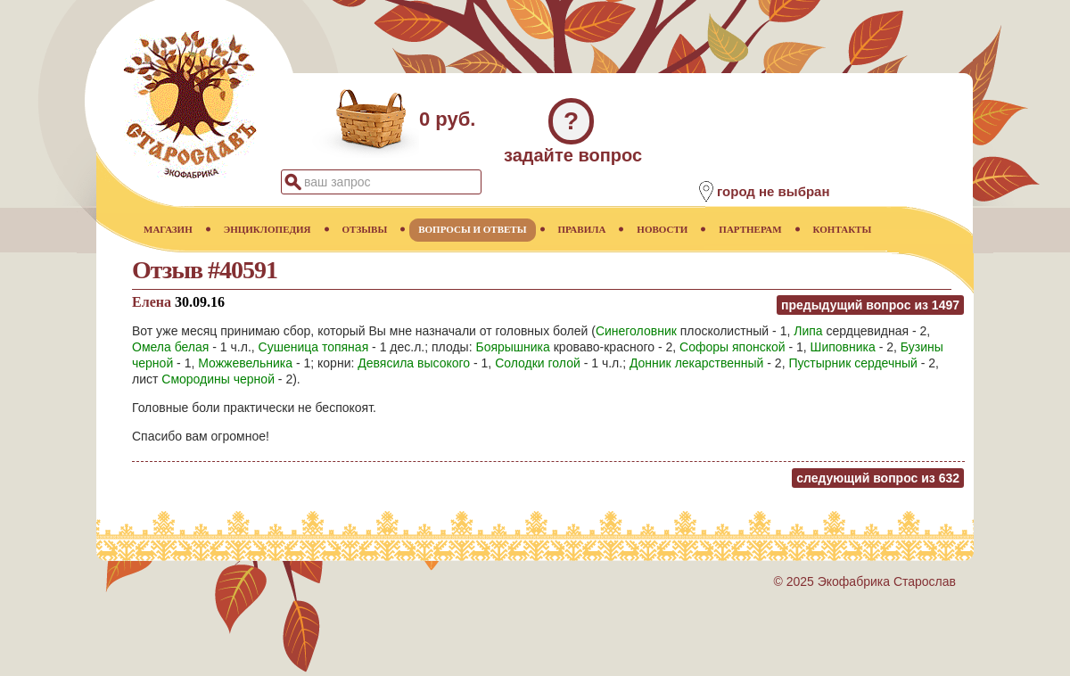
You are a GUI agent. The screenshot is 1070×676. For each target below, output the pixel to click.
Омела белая (170, 347)
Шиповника (843, 347)
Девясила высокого (414, 363)
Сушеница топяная (314, 347)
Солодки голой (537, 363)
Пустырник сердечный (852, 363)
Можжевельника (245, 363)
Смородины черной (218, 379)
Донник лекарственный (697, 363)
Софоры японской (732, 347)
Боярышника (512, 347)
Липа (808, 331)
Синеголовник (636, 331)
